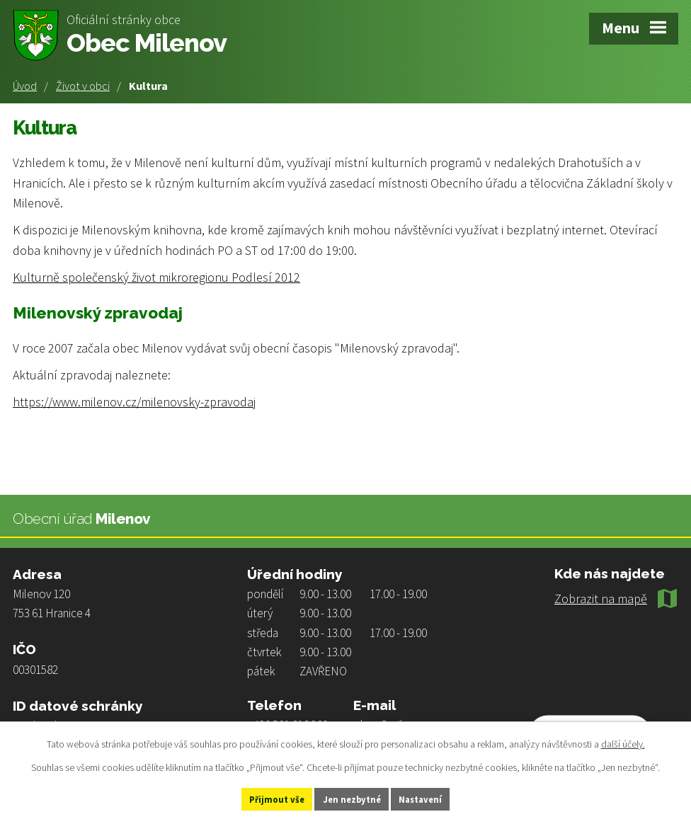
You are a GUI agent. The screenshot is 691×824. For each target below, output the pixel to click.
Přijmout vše (259, 797)
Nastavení (438, 797)
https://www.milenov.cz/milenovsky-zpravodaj (134, 402)
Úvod (25, 86)
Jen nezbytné (352, 797)
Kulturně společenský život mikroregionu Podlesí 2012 (156, 277)
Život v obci (83, 86)
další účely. (623, 741)
